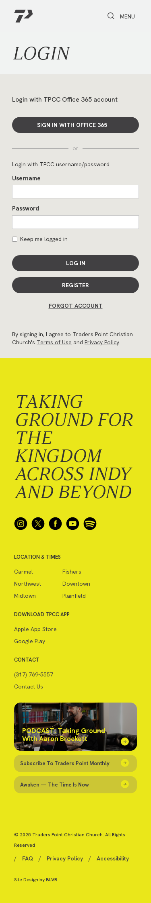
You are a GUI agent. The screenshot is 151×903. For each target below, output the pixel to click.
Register (75, 285)
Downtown (76, 583)
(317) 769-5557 (33, 674)
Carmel (23, 571)
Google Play (29, 641)
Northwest (27, 583)
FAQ (27, 858)
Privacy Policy (102, 342)
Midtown (25, 595)
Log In (75, 263)
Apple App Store (35, 629)
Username (26, 178)
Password (25, 208)
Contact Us (28, 686)
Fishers (71, 571)
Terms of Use (54, 342)
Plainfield (74, 595)
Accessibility (113, 858)
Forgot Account (76, 305)
